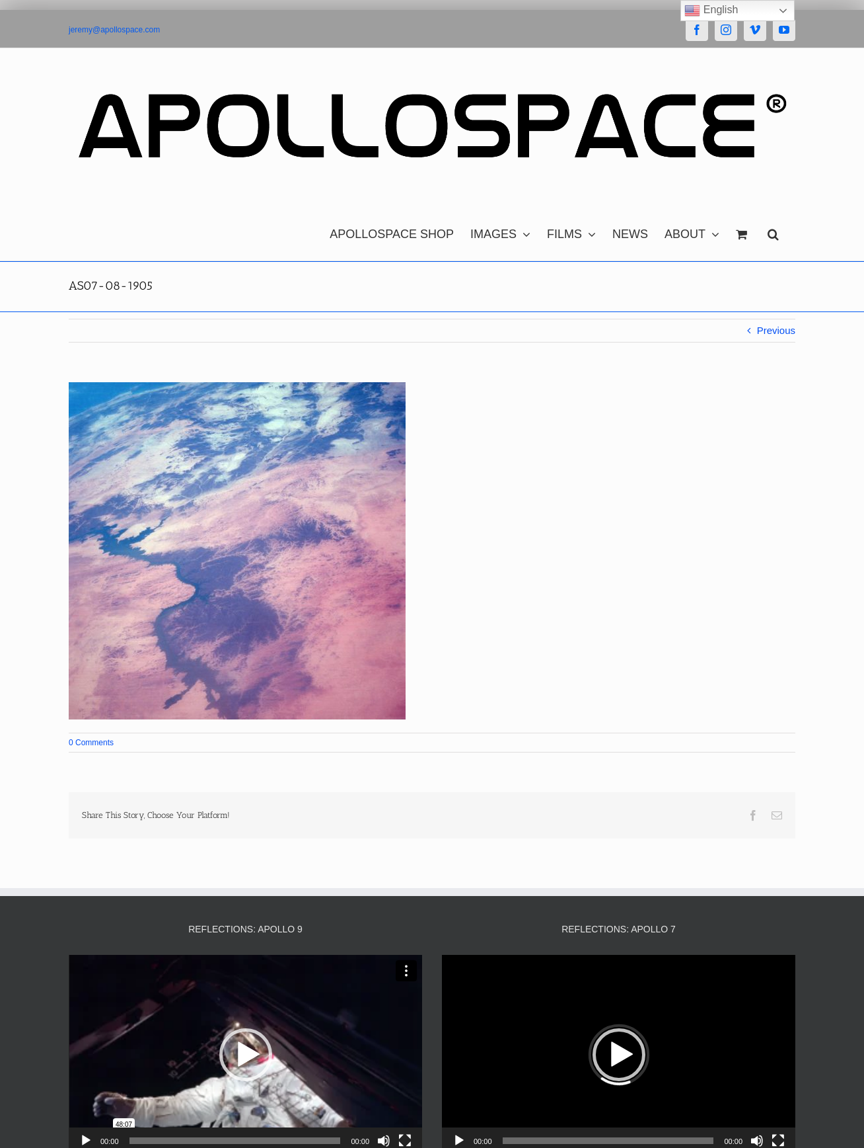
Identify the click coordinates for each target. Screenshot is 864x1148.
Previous (776, 330)
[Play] (85, 1140)
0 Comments (91, 742)
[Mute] (383, 1140)
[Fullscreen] (405, 1140)
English (711, 11)
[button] (773, 231)
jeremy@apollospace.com (114, 29)
